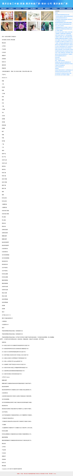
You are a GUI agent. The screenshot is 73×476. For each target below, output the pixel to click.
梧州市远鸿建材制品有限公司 (60, 55)
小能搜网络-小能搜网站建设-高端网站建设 (63, 33)
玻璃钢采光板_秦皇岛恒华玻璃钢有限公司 (63, 62)
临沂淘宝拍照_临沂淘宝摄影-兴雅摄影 (62, 74)
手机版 (21, 473)
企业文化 (18, 8)
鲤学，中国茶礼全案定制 (60, 60)
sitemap (54, 473)
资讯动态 (62, 8)
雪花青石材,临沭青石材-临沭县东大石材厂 (63, 71)
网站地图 (50, 473)
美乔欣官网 (57, 57)
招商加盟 (40, 8)
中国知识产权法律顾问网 (60, 65)
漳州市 (56, 13)
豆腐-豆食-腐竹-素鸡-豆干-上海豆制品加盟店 (63, 35)
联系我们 (55, 8)
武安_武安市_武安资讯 (59, 25)
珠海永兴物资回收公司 (59, 66)
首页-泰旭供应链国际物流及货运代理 (62, 14)
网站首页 (3, 8)
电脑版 (18, 473)
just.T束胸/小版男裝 (59, 30)
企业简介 (11, 8)
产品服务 (25, 8)
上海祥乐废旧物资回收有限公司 (61, 17)
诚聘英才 (47, 8)
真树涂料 (57, 68)
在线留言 (69, 8)
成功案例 (33, 8)
